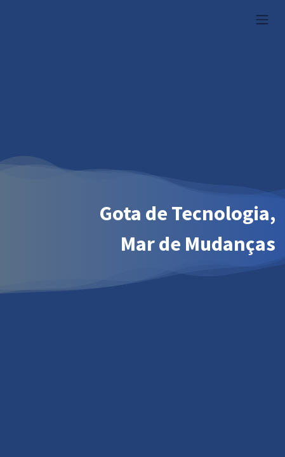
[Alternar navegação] (262, 19)
